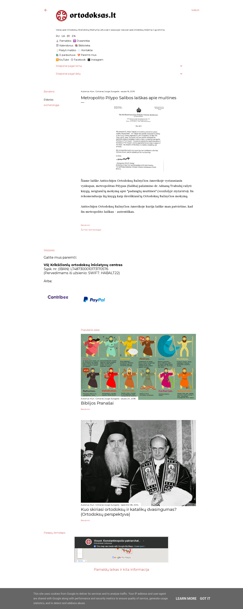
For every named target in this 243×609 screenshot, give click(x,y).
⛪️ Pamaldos (63, 40)
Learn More (186, 599)
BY (68, 36)
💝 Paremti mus (86, 55)
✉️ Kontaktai (85, 50)
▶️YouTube (62, 59)
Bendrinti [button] (49, 91)
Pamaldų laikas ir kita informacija (121, 570)
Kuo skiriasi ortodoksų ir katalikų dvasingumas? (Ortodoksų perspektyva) (129, 512)
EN (74, 36)
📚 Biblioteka (82, 45)
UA (63, 36)
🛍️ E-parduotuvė (65, 55)
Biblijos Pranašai (97, 403)
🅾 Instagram (95, 59)
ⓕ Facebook (78, 59)
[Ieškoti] (195, 10)
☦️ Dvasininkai (81, 40)
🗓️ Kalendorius (64, 45)
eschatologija (51, 105)
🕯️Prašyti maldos (66, 50)
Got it (205, 599)
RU (58, 36)
